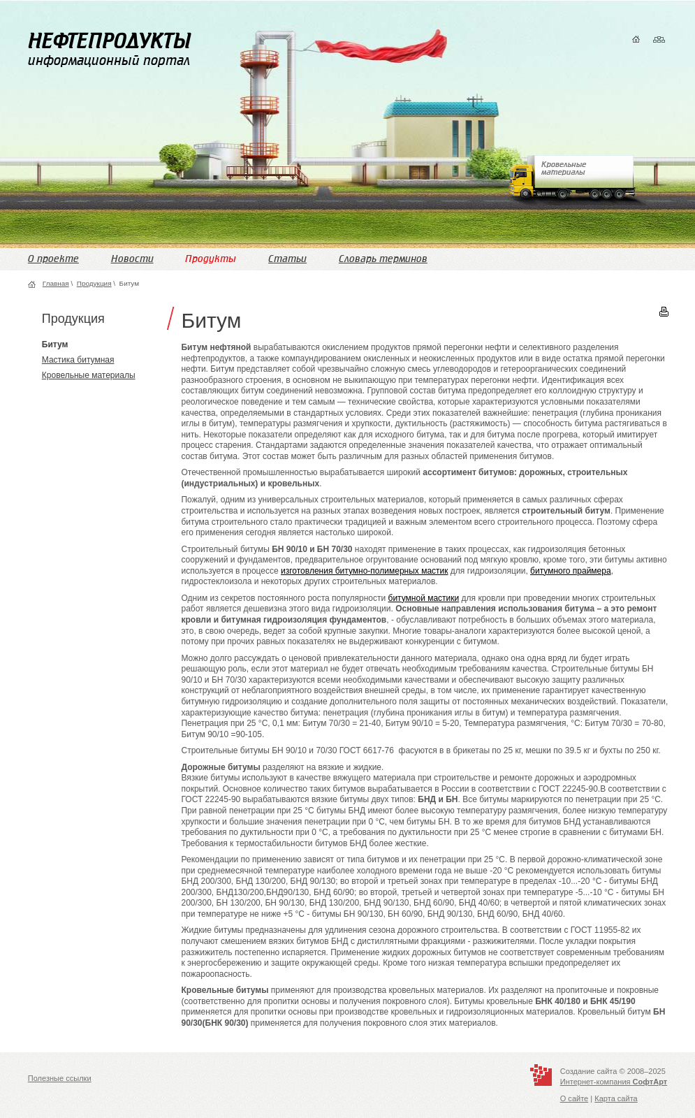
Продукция (94, 283)
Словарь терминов (383, 259)
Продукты (210, 259)
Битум (55, 344)
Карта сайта (615, 1098)
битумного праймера (570, 571)
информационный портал (109, 49)
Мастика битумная (78, 360)
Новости (132, 259)
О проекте (53, 259)
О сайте (574, 1098)
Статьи (287, 259)
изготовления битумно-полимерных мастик (364, 571)
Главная (56, 283)
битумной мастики (424, 598)
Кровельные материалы (89, 375)
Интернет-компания (613, 1081)
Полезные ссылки (60, 1078)
